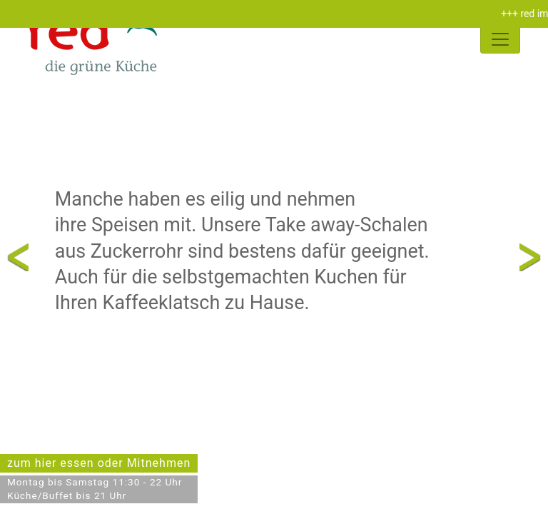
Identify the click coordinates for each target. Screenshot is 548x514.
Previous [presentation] (18, 256)
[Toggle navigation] (500, 39)
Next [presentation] (530, 256)
